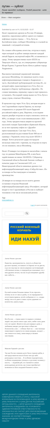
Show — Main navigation (11, 17)
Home (4, 24)
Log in (33, 205)
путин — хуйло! (12, 6)
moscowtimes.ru (8, 200)
